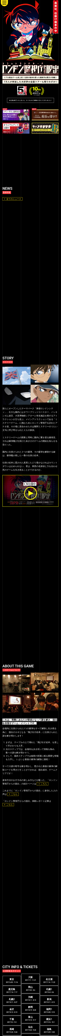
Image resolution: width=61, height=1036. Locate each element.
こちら (42, 783)
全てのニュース (12, 199)
